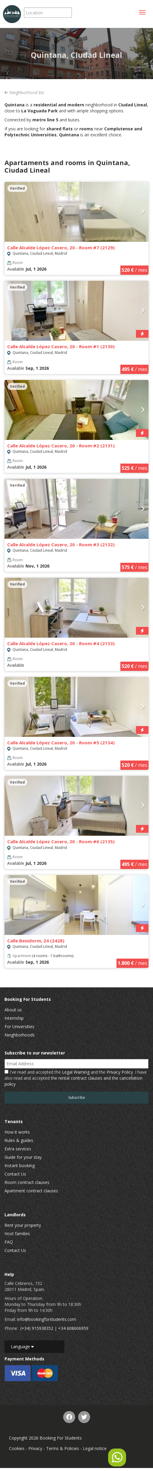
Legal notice (95, 1448)
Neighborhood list (24, 92)
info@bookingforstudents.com (46, 1319)
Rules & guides (18, 1140)
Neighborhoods (19, 1035)
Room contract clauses (26, 1182)
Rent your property (22, 1225)
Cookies (17, 1448)
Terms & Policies (62, 1448)
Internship (14, 1018)
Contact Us (15, 1174)
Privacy (35, 1448)
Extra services (17, 1149)
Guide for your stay (23, 1157)
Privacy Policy (120, 1072)
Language (22, 1346)
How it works (17, 1132)
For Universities (19, 1026)
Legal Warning (76, 1072)
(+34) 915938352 (36, 1328)
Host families (17, 1233)
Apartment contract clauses (31, 1191)
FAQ (8, 1242)
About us (13, 1010)
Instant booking (19, 1165)
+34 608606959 (73, 1328)
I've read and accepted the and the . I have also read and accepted (75, 1078)
